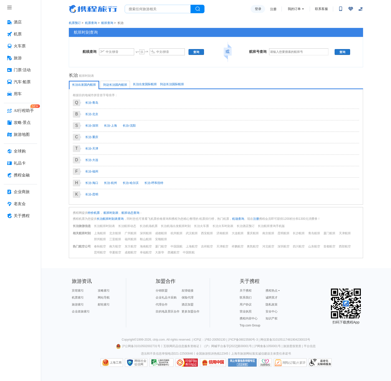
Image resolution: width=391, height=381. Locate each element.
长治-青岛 (91, 102)
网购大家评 (290, 362)
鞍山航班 (146, 239)
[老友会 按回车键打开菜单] (20, 204)
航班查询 (107, 23)
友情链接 (188, 290)
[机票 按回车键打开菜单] (20, 34)
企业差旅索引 (81, 311)
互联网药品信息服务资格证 (181, 346)
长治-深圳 (91, 125)
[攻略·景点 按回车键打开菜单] (20, 122)
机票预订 (75, 23)
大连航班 (238, 233)
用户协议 (246, 304)
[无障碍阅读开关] (350, 8)
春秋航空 (100, 246)
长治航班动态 (127, 226)
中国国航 (177, 246)
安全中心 (272, 311)
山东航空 (314, 246)
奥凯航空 (253, 246)
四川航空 (299, 246)
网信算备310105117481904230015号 (285, 339)
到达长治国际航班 (172, 84)
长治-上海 (110, 125)
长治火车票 (201, 226)
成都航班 (161, 233)
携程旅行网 (93, 9)
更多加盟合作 (190, 311)
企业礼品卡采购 (166, 297)
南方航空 (115, 246)
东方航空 (131, 246)
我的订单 (294, 8)
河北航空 (268, 246)
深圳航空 (284, 246)
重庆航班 (253, 233)
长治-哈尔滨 (131, 183)
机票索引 (78, 297)
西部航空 (345, 246)
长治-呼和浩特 (153, 183)
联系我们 (246, 297)
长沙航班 (299, 233)
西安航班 (207, 233)
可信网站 (187, 362)
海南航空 (146, 246)
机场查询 (238, 219)
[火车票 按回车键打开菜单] (20, 46)
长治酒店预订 (246, 226)
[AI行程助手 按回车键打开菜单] (20, 110)
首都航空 (329, 246)
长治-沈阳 (129, 125)
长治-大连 (91, 160)
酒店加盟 (188, 304)
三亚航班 (115, 239)
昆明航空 (100, 252)
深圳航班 (146, 233)
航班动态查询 (130, 213)
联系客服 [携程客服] (321, 8)
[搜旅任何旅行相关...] (158, 9)
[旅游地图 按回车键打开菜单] (20, 134)
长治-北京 (91, 114)
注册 (273, 9)
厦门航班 (329, 233)
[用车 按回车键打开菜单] (20, 94)
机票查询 (91, 23)
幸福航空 (146, 252)
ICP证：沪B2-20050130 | (211, 339)
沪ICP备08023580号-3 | (244, 339)
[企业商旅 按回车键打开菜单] (20, 192)
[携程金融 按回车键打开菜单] (20, 175)
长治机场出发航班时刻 (176, 226)
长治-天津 (91, 148)
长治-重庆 (91, 137)
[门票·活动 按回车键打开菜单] (20, 70)
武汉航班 (192, 233)
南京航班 (268, 233)
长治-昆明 (91, 194)
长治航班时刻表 (104, 226)
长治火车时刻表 (222, 226)
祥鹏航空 (238, 246)
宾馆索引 (78, 290)
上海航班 (100, 233)
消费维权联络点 (265, 362)
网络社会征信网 (140, 362)
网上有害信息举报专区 (242, 362)
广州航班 (131, 233)
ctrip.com (159, 339)
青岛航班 (314, 233)
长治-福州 (91, 171)
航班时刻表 (110, 213)
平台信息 (310, 346)
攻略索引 (104, 290)
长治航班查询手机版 (271, 226)
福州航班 (131, 239)
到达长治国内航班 (115, 84)
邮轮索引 (104, 304)
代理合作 (162, 304)
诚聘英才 (272, 297)
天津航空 (222, 246)
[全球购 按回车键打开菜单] (20, 151)
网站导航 (104, 297)
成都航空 (131, 252)
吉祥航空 (207, 246)
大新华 (159, 252)
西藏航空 (174, 252)
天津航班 (345, 233)
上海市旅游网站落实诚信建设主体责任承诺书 (261, 353)
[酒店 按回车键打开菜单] (20, 22)
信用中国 (213, 362)
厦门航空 (161, 246)
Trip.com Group (250, 325)
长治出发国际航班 (145, 84)
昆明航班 (284, 233)
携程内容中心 (249, 318)
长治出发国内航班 (84, 84)
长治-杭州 (110, 183)
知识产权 (272, 318)
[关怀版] (360, 8)
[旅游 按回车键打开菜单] (20, 58)
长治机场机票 (149, 226)
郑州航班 (100, 239)
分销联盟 (162, 290)
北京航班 (115, 233)
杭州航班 (177, 233)
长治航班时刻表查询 (110, 219)
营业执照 (246, 311)
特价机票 (94, 213)
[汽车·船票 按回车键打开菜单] (20, 82)
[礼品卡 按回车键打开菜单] (20, 163)
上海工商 (116, 362)
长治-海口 (91, 183)
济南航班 (222, 233)
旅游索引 (78, 304)
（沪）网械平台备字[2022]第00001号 (227, 346)
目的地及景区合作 (168, 311)
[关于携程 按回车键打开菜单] (20, 216)
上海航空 (192, 246)
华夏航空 (115, 252)
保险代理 (188, 297)
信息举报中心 (161, 362)
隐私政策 (272, 304)
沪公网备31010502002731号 (138, 346)
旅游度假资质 (292, 346)
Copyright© (129, 339)
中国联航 (189, 252)
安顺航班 (161, 239)
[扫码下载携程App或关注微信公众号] (340, 9)
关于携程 (246, 290)
